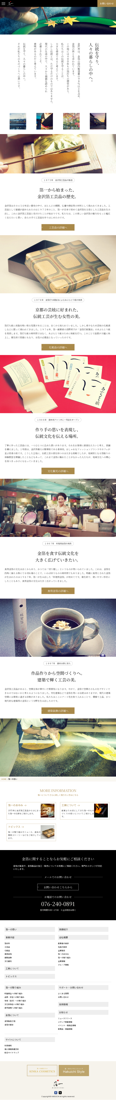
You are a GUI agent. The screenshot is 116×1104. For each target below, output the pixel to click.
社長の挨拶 (62, 951)
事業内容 (10, 941)
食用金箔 (8, 958)
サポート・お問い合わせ (71, 991)
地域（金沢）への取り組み (15, 1004)
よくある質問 (63, 997)
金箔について (12, 1019)
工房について (12, 972)
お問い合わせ (63, 1001)
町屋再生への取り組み (13, 997)
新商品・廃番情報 (65, 1033)
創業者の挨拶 (63, 947)
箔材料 (7, 947)
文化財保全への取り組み (14, 1008)
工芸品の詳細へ (58, 237)
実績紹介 (63, 933)
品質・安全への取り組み (14, 1001)
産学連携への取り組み (13, 1012)
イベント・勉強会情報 (67, 1029)
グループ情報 (63, 969)
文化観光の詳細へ (58, 481)
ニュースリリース (65, 1022)
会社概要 (63, 941)
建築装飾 (8, 961)
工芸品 (7, 951)
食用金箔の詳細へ (58, 601)
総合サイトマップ (12, 1056)
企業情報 (61, 965)
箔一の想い (11, 933)
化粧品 (7, 954)
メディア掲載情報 (65, 1026)
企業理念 (61, 954)
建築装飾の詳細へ (58, 721)
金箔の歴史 (9, 1029)
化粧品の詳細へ (58, 357)
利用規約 (8, 1049)
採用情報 (63, 1008)
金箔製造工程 (10, 1025)
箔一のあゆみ (63, 958)
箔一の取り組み (64, 961)
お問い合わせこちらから (58, 891)
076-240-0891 (58, 908)
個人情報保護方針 (12, 1053)
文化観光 (8, 965)
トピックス (11, 980)
